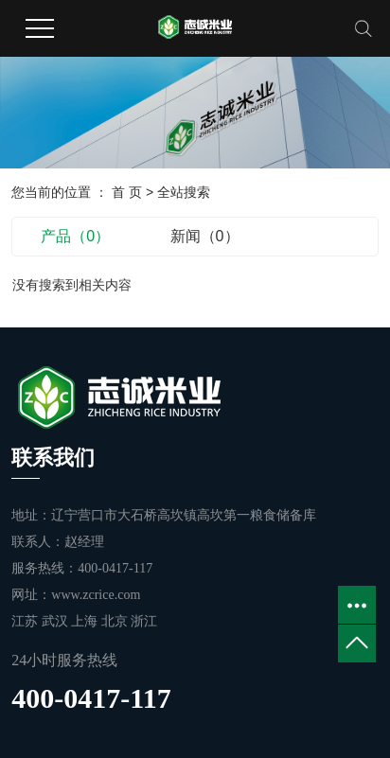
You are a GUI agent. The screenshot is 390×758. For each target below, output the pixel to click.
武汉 (57, 621)
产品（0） (75, 236)
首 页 (127, 192)
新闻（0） (204, 236)
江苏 (26, 621)
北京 (116, 621)
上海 (86, 621)
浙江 (144, 621)
